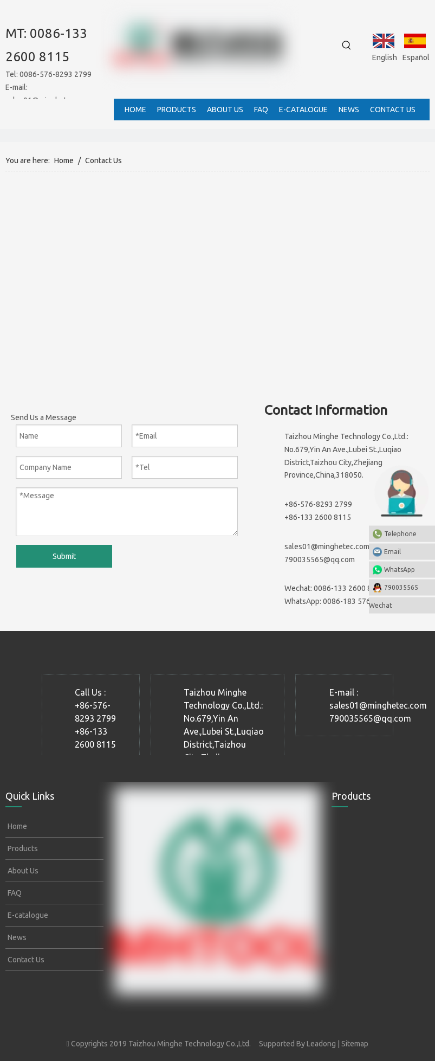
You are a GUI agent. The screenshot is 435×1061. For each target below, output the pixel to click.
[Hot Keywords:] (346, 45)
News (16, 937)
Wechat (380, 604)
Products (22, 848)
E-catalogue (27, 915)
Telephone (407, 533)
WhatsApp (399, 569)
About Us (22, 870)
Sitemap (354, 1043)
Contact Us (25, 959)
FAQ (14, 893)
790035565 (401, 586)
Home (16, 826)
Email (407, 551)
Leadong (321, 1043)
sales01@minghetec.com (326, 546)
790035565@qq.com (319, 559)
